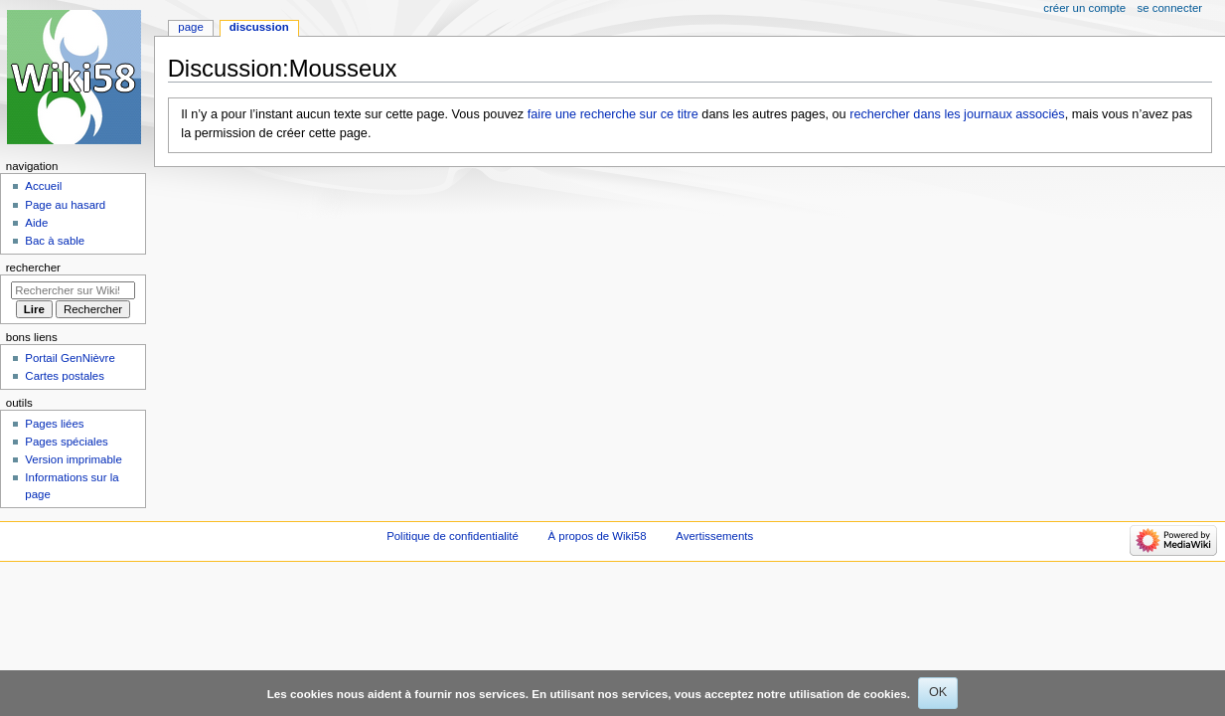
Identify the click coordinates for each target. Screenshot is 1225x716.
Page (190, 27)
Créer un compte (1084, 8)
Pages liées (54, 424)
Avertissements (714, 536)
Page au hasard (65, 205)
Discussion (259, 27)
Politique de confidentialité (452, 536)
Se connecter (1170, 8)
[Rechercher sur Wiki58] (73, 290)
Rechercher (33, 267)
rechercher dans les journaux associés (957, 114)
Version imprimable (73, 459)
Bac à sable (54, 241)
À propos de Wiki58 (597, 536)
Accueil (43, 186)
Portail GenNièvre (69, 358)
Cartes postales (64, 376)
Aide (36, 223)
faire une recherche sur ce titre (613, 114)
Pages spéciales (66, 442)
